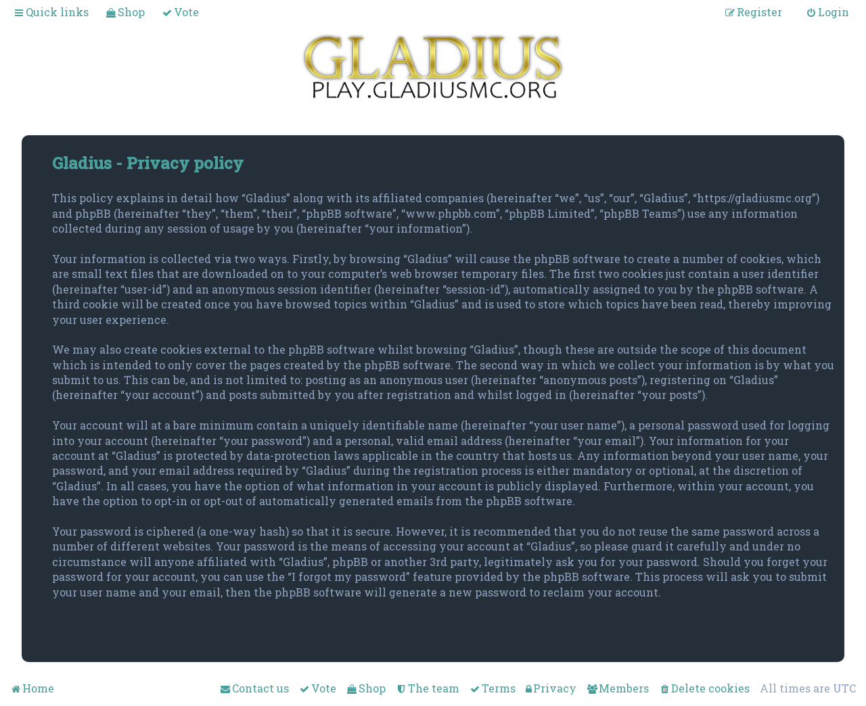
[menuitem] (125, 11)
